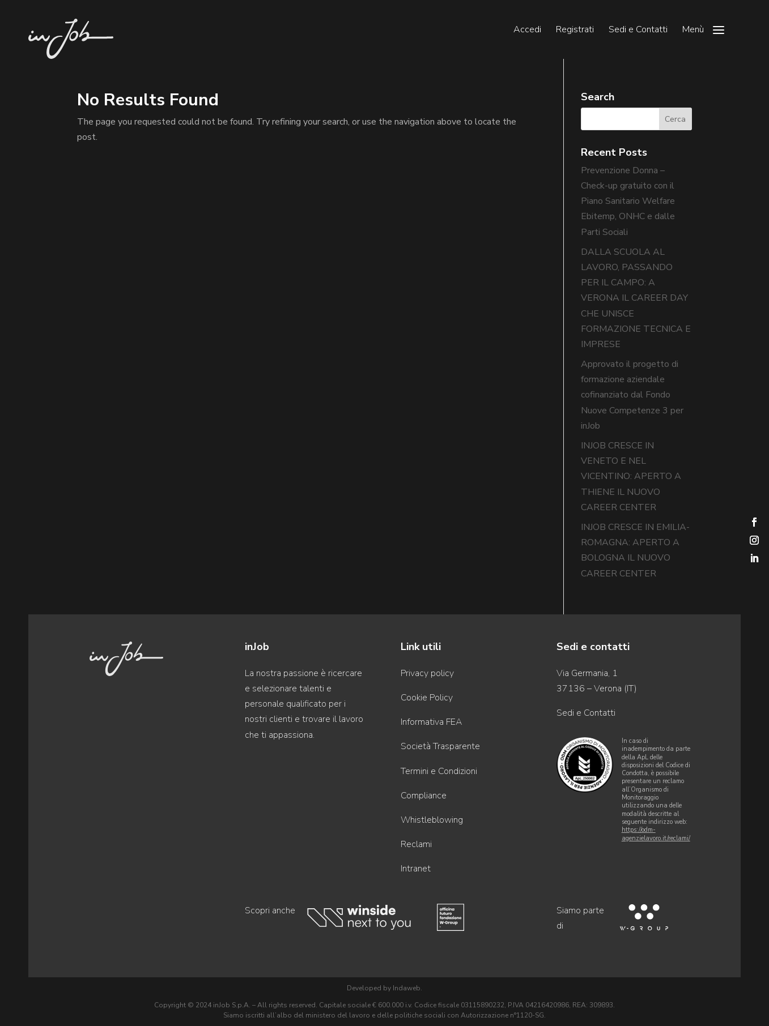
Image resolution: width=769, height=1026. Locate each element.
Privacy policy (427, 673)
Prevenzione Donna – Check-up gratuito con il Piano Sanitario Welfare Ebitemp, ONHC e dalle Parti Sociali (628, 201)
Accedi (527, 30)
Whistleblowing (432, 820)
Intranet (416, 868)
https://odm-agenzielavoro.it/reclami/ (656, 834)
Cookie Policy (427, 697)
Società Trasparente (440, 746)
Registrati (575, 30)
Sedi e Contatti (638, 30)
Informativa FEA (431, 722)
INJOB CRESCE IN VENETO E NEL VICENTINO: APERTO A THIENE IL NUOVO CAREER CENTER (631, 476)
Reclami (416, 844)
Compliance (424, 795)
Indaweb (406, 988)
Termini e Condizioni (439, 771)
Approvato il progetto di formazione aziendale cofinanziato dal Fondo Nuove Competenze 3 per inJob (632, 395)
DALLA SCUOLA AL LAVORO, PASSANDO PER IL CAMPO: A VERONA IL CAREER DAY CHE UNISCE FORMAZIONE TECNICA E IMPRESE (636, 298)
